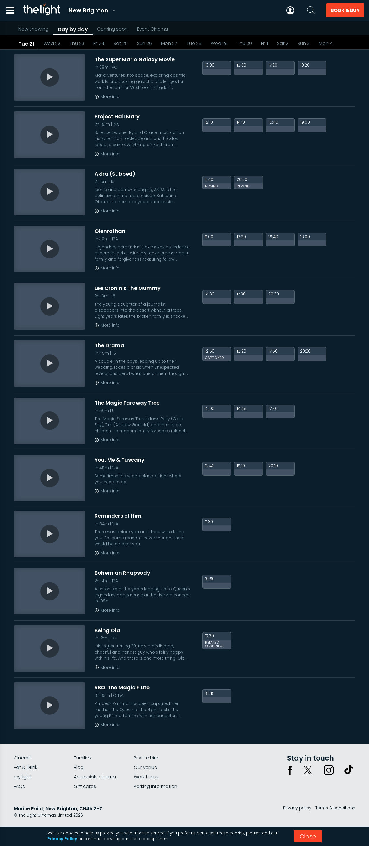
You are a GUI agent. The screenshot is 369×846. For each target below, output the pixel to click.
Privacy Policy (62, 839)
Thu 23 (76, 43)
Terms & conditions (335, 808)
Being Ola (107, 630)
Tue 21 (26, 43)
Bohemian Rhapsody (122, 573)
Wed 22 (52, 43)
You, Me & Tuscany (119, 459)
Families (82, 758)
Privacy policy (297, 808)
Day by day (73, 29)
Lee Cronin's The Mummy (128, 288)
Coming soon (112, 29)
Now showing (33, 29)
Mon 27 (169, 43)
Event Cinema (152, 29)
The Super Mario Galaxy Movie (135, 59)
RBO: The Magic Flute (122, 687)
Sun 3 (304, 43)
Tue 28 (194, 43)
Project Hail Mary (117, 116)
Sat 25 (121, 43)
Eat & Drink (25, 767)
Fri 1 (264, 43)
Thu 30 (244, 43)
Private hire (146, 758)
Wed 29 (219, 43)
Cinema (22, 758)
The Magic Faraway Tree (127, 402)
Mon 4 (326, 43)
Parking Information (155, 786)
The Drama (109, 345)
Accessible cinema (95, 777)
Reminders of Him (118, 515)
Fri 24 (98, 43)
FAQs (19, 786)
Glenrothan (110, 231)
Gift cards (85, 786)
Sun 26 (144, 43)
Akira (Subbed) (115, 173)
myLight (22, 777)
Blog (79, 767)
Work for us (146, 777)
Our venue (145, 767)
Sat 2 (282, 43)
